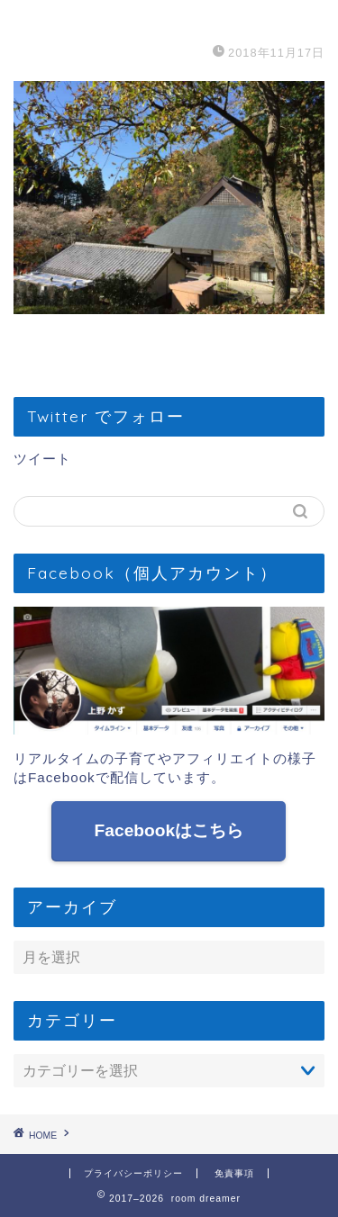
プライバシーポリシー (133, 1173)
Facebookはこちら (169, 830)
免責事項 (234, 1173)
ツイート (42, 458)
